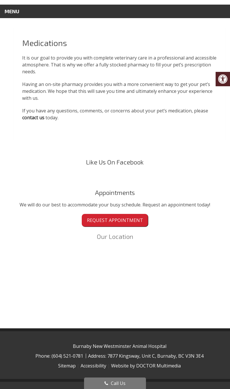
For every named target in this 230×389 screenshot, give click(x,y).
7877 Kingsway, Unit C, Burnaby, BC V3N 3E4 (155, 356)
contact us (33, 117)
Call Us (115, 383)
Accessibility (93, 366)
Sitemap (67, 366)
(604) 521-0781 (68, 356)
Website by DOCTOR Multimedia (146, 366)
